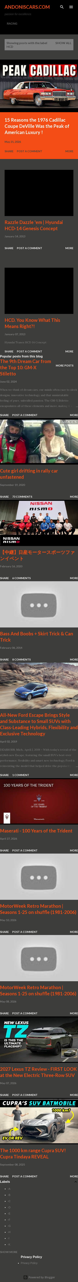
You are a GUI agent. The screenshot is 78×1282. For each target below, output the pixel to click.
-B (9, 1195)
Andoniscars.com (27, 7)
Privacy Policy (29, 1263)
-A (9, 1188)
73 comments (22, 496)
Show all (63, 43)
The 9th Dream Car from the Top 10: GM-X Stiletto (25, 367)
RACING (12, 23)
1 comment (20, 775)
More (69, 151)
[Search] (62, 7)
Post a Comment (29, 151)
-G (9, 1225)
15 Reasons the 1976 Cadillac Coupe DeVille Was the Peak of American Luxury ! (37, 126)
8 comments (21, 659)
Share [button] (9, 151)
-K (9, 1244)
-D (9, 1207)
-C (9, 1201)
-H (9, 1232)
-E (9, 1213)
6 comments (21, 578)
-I (8, 1238)
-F (9, 1219)
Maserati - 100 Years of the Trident (36, 830)
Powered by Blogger (39, 1277)
